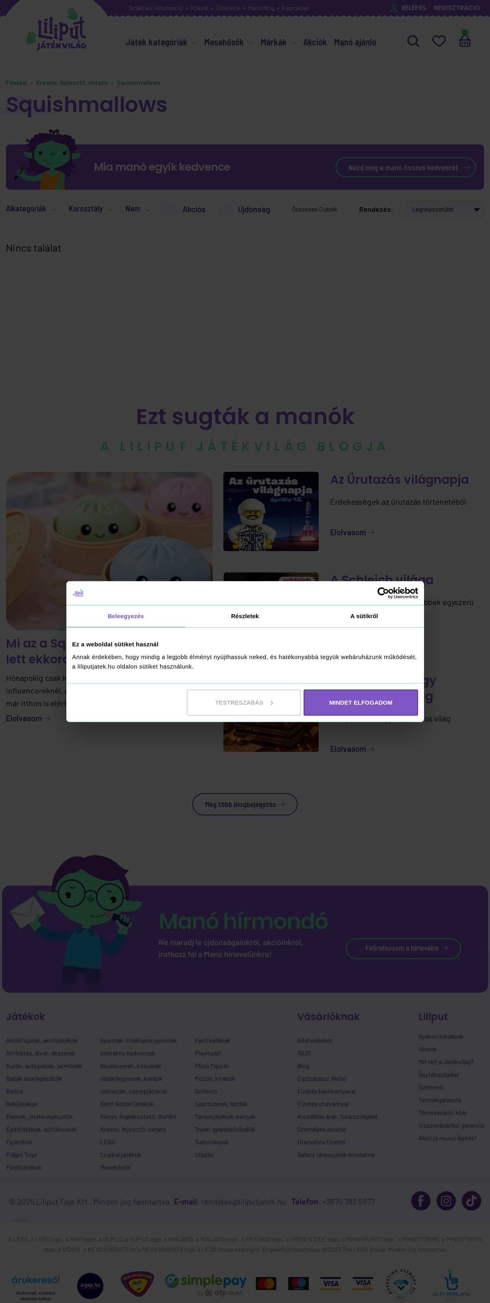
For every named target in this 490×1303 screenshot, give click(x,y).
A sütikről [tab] (364, 616)
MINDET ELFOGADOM (360, 702)
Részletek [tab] (245, 616)
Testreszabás (244, 702)
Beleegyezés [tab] (126, 616)
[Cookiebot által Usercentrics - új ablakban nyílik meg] (383, 593)
